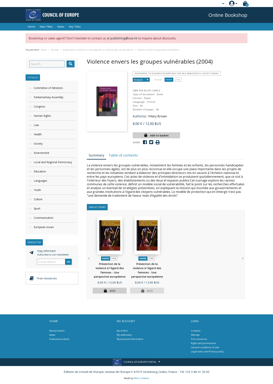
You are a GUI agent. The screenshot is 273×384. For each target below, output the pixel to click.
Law (36, 125)
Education (40, 171)
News (60, 26)
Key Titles (75, 26)
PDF (178, 79)
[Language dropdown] (216, 3)
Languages (40, 180)
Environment (41, 153)
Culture (38, 199)
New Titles (46, 26)
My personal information (130, 339)
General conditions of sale (205, 347)
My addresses (124, 334)
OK (68, 261)
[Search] (46, 64)
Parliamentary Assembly (48, 97)
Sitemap (195, 334)
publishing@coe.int (123, 38)
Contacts (195, 330)
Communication (43, 218)
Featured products (59, 339)
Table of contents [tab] (123, 155)
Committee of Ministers (48, 88)
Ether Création (141, 378)
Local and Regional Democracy (53, 162)
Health (38, 134)
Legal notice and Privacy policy (207, 351)
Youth (37, 190)
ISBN (135, 90)
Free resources (199, 339)
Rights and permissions (203, 343)
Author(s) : (140, 116)
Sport (37, 208)
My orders (122, 330)
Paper (169, 79)
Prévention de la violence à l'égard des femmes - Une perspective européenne (110, 272)
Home (31, 26)
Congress (39, 106)
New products (56, 330)
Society (38, 143)
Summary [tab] (96, 155)
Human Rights (42, 116)
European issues (44, 227)
